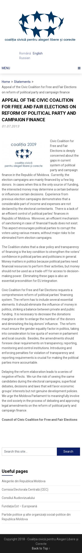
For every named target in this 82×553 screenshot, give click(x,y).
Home (6, 81)
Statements (22, 81)
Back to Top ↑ (41, 548)
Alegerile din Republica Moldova (23, 481)
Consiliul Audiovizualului (18, 498)
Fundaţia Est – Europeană (19, 506)
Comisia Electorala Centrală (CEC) (25, 489)
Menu (6, 68)
